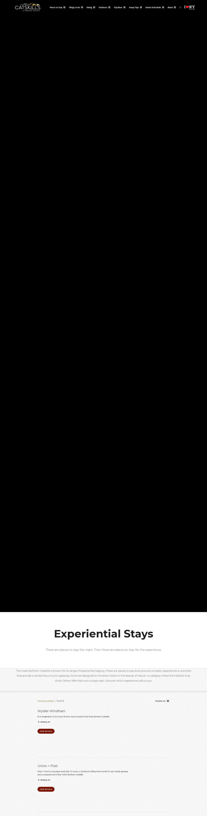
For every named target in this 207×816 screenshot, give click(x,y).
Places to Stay (56, 7)
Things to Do (74, 7)
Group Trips (134, 7)
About (170, 7)
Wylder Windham (51, 711)
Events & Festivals (153, 7)
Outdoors (103, 7)
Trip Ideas (118, 7)
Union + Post (47, 766)
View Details (46, 731)
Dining (89, 7)
